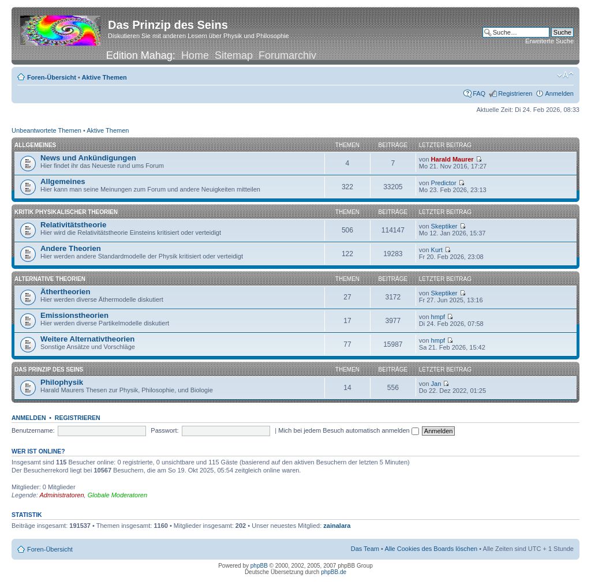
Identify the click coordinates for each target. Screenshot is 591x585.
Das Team (365, 548)
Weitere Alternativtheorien (87, 339)
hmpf (438, 316)
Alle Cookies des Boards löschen (430, 548)
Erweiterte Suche (549, 41)
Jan (436, 383)
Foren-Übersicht (51, 77)
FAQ (479, 93)
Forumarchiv (287, 55)
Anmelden (559, 93)
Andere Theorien (70, 248)
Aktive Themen (104, 77)
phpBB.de (333, 572)
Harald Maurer (452, 159)
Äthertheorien (65, 291)
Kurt (437, 249)
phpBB (259, 565)
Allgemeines (35, 145)
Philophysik (61, 382)
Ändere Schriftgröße (565, 75)
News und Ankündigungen (88, 157)
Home (195, 55)
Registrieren (515, 93)
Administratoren (62, 495)
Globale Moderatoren (117, 495)
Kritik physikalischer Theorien (66, 212)
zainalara (336, 525)
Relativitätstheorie (73, 224)
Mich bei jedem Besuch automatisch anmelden (348, 430)
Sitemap (234, 55)
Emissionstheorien (74, 315)
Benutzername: (33, 430)
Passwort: (164, 430)
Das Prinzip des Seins (48, 369)
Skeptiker (444, 226)
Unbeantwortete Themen (46, 130)
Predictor (444, 182)
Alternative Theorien (49, 279)
